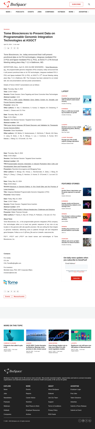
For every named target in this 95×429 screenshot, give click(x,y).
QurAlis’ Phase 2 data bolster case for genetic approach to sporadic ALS (71, 192)
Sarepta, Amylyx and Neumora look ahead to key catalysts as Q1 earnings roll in (71, 205)
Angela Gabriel (7, 351)
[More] (11, 12)
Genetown (7, 29)
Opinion (64, 214)
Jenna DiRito (65, 221)
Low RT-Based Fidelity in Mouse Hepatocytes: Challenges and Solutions (31, 209)
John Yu (64, 232)
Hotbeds (61, 12)
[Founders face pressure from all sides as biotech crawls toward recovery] (87, 99)
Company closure (10, 343)
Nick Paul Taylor (66, 132)
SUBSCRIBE (76, 4)
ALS (63, 188)
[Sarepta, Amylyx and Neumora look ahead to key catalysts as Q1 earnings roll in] (87, 204)
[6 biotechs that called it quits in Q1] (14, 335)
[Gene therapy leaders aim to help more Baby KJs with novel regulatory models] (59, 335)
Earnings (65, 108)
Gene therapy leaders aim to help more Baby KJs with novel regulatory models (58, 347)
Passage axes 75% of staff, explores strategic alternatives (70, 140)
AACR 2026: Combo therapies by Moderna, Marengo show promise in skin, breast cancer (36, 347)
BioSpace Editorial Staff (67, 143)
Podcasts (20, 12)
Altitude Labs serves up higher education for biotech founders (70, 241)
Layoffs (64, 124)
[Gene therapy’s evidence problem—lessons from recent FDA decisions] (87, 217)
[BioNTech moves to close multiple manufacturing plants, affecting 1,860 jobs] (87, 128)
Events (31, 12)
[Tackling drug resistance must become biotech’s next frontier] (87, 230)
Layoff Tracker (67, 137)
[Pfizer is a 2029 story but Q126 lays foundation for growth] (87, 112)
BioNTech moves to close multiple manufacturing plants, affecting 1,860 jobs (71, 128)
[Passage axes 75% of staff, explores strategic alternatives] (87, 141)
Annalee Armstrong (66, 103)
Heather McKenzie (66, 196)
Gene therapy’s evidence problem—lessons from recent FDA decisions (71, 217)
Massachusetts (19, 296)
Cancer (28, 343)
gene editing (53, 343)
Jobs (39, 12)
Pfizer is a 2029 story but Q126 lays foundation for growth (70, 111)
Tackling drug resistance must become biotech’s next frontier (70, 229)
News (8, 12)
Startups (65, 238)
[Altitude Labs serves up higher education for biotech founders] (87, 242)
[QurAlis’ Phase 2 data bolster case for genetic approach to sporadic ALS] (87, 192)
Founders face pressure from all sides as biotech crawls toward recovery (71, 100)
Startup (64, 96)
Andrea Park (29, 352)
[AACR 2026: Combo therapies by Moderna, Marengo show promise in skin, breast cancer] (36, 335)
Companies (49, 12)
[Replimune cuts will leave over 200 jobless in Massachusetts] (81, 335)
